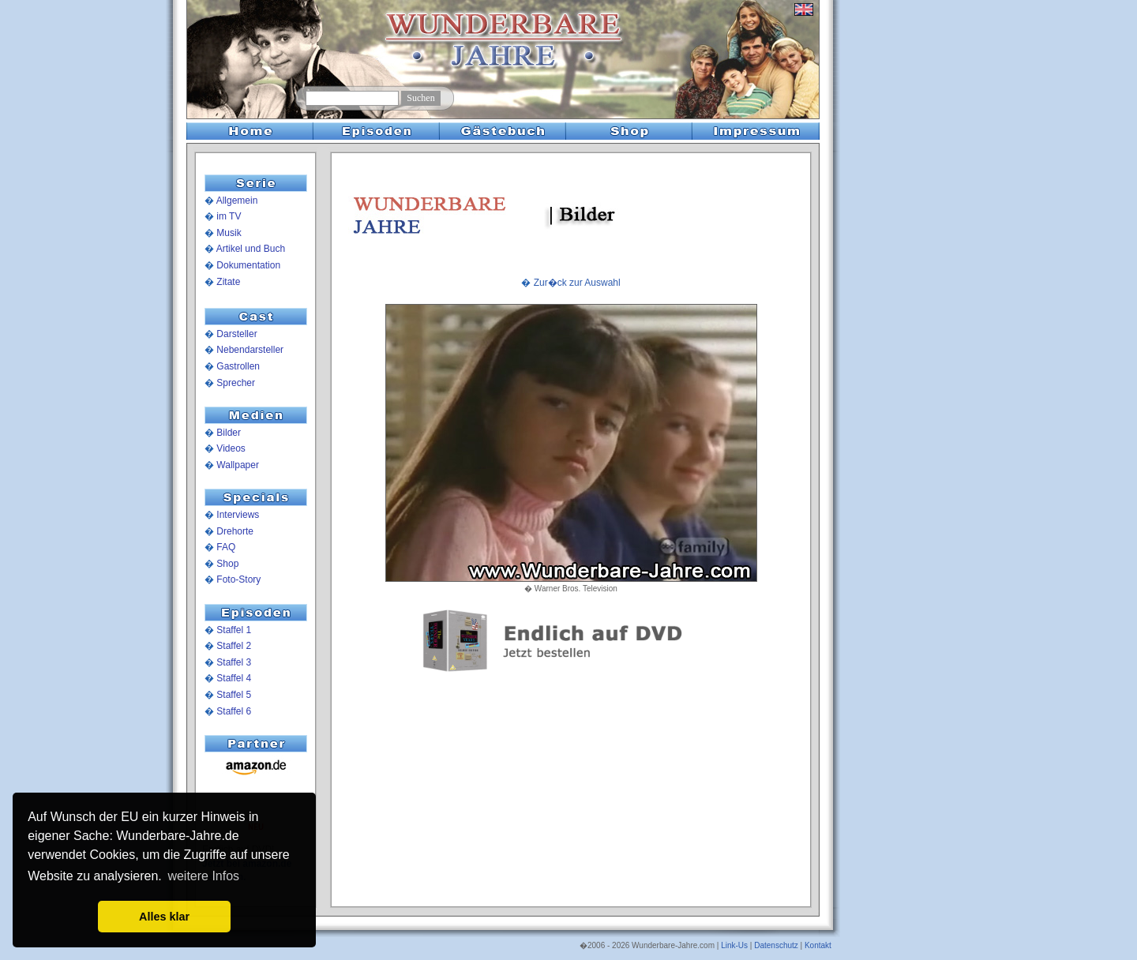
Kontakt (818, 945)
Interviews (237, 514)
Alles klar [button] (164, 916)
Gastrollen (238, 366)
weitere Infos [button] (203, 876)
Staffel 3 (233, 662)
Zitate (228, 281)
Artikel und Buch (250, 248)
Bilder (228, 432)
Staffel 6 (233, 711)
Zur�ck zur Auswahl (577, 282)
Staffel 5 (233, 694)
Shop (227, 563)
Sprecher (235, 382)
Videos (230, 448)
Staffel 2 (233, 645)
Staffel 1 (233, 630)
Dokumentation (248, 265)
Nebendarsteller (249, 349)
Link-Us (734, 945)
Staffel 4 (233, 678)
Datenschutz (776, 945)
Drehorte (234, 531)
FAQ (225, 547)
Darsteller (236, 333)
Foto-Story (238, 579)
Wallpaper (237, 465)
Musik (228, 232)
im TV (228, 216)
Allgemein (237, 200)
